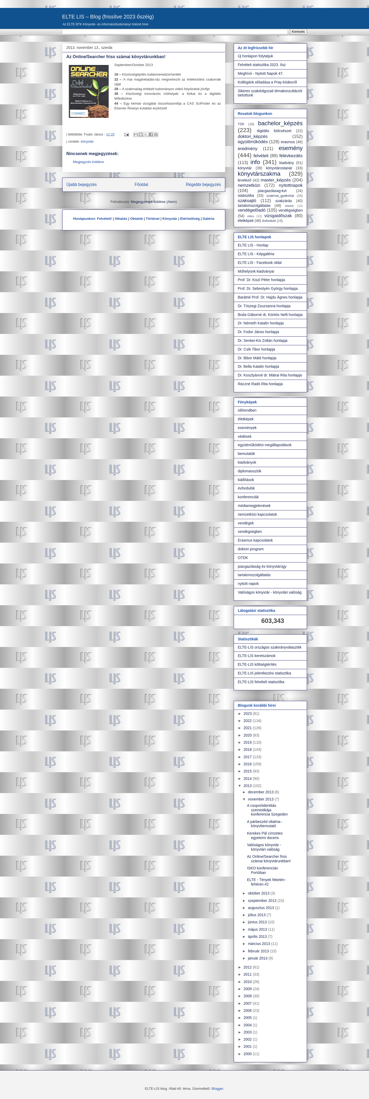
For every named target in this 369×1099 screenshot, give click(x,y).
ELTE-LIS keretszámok (257, 656)
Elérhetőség (190, 219)
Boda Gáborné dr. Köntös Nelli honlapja (270, 315)
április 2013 (258, 936)
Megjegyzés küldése (88, 162)
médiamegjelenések (254, 506)
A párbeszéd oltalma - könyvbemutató (264, 823)
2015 (248, 771)
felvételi (261, 155)
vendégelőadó (252, 210)
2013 (248, 786)
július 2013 (257, 915)
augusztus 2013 (261, 908)
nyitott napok (248, 583)
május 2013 (258, 929)
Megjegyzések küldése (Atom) (154, 202)
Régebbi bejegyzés (203, 184)
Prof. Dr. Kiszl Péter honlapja (261, 280)
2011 (248, 974)
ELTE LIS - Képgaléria (256, 254)
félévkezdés (291, 155)
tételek (289, 205)
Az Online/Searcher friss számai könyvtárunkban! (269, 858)
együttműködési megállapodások (265, 445)
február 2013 (259, 951)
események (247, 428)
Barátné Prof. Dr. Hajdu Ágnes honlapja (270, 297)
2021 (248, 728)
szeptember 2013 (262, 900)
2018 (248, 749)
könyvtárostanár (279, 168)
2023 (248, 713)
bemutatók (246, 453)
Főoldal (141, 184)
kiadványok (247, 462)
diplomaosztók (250, 471)
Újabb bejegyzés (81, 184)
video (250, 216)
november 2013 (261, 799)
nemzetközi (249, 185)
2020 (248, 735)
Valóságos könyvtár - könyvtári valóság (270, 592)
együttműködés (253, 141)
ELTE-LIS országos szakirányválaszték (270, 647)
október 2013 (259, 893)
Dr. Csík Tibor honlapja (256, 349)
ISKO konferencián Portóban (262, 870)
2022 (248, 721)
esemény (291, 148)
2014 (248, 778)
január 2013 (258, 958)
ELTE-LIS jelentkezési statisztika (264, 673)
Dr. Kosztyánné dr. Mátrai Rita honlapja (270, 375)
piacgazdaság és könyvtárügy (262, 566)
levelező (244, 180)
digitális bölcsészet (274, 131)
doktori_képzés (253, 136)
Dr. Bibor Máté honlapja (257, 358)
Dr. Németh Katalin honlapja (261, 323)
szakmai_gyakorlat (280, 196)
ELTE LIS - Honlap (253, 245)
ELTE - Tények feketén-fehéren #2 (266, 882)
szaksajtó (247, 200)
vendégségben (291, 210)
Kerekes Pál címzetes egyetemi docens (264, 835)
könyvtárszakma (259, 173)
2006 (248, 1010)
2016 (248, 764)
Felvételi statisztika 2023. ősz (262, 65)
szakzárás (283, 201)
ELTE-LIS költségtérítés (257, 664)
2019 (248, 742)
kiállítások (246, 480)
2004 (248, 1025)
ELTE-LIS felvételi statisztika (261, 682)
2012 (248, 967)
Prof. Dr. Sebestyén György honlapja (268, 288)
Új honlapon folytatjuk (255, 56)
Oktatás (121, 219)
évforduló (269, 221)
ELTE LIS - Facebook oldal (260, 262)
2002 (248, 1039)
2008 (248, 996)
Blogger (217, 1089)
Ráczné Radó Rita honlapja (260, 384)
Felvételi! (104, 219)
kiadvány (286, 163)
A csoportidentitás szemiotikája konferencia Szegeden (267, 810)
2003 (248, 1032)
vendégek (246, 523)
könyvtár (87, 141)
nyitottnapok (291, 185)
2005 (248, 1018)
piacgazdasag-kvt (272, 191)
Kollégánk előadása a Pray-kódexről (267, 82)
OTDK (243, 558)
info (255, 162)
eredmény (248, 148)
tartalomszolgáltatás (254, 205)
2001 (248, 1046)
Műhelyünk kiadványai (256, 271)
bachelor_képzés (280, 123)
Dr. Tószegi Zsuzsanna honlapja (264, 306)
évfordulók (246, 488)
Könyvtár (169, 219)
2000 (248, 1054)
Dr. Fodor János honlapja (258, 332)
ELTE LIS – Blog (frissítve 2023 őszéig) (108, 17)
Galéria (208, 219)
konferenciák (248, 497)
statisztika (246, 195)
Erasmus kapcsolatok (255, 540)
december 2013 (261, 792)
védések (245, 436)
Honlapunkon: (84, 219)
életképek (246, 220)
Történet (153, 219)
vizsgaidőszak (278, 215)
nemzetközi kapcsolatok (257, 514)
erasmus (288, 142)
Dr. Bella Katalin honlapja (258, 366)
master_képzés (276, 180)
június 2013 (258, 922)
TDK (241, 124)
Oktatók (136, 219)
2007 (248, 1003)
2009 (248, 989)
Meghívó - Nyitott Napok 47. (261, 73)
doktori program (251, 549)
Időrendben (247, 410)
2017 (248, 757)
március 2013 (259, 944)
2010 (248, 982)
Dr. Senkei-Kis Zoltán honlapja (262, 340)
